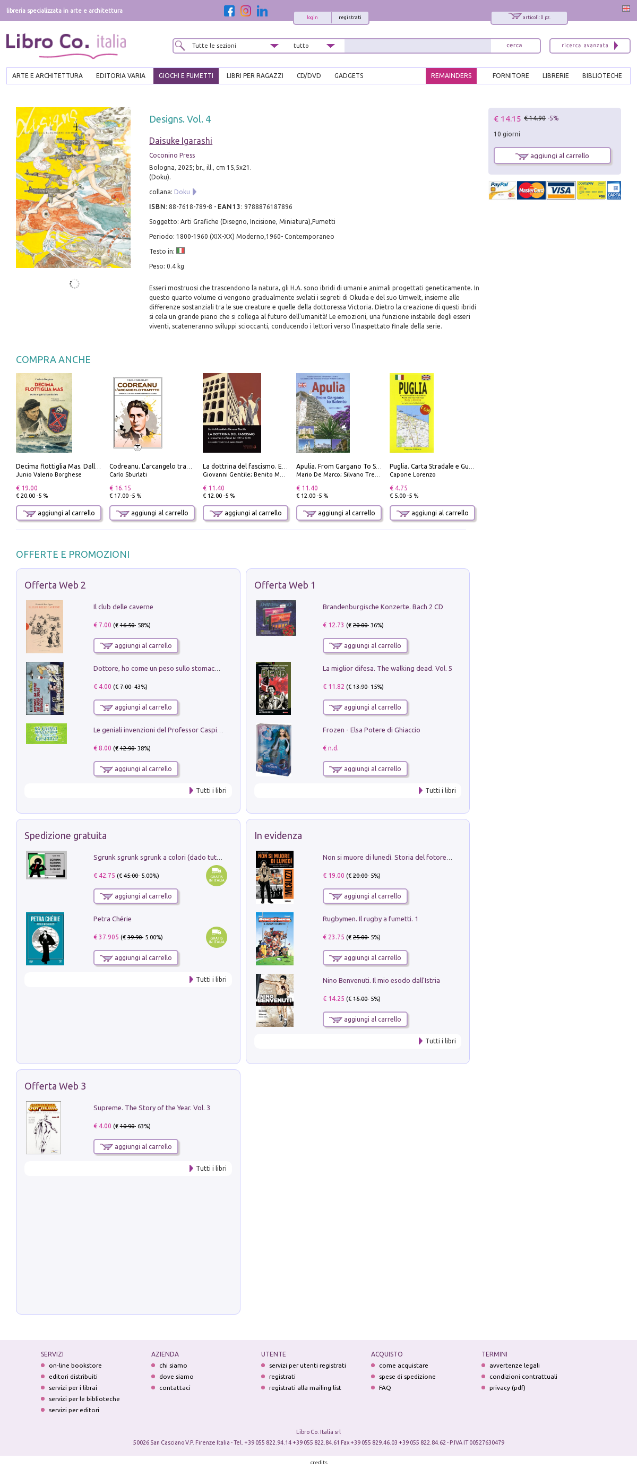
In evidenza (278, 835)
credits (319, 1462)
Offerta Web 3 (55, 1086)
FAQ (385, 1387)
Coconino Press (172, 155)
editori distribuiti (73, 1376)
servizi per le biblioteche (84, 1398)
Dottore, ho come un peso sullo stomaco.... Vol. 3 (168, 668)
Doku (182, 191)
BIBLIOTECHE (602, 75)
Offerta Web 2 (55, 585)
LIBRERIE (556, 75)
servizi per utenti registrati (307, 1365)
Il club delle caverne (123, 606)
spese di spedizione (407, 1376)
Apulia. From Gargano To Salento (345, 466)
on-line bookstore (75, 1365)
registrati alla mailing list (305, 1387)
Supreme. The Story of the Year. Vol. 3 (151, 1107)
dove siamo (176, 1376)
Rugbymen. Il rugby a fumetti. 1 (370, 918)
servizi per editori (74, 1409)
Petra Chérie (112, 918)
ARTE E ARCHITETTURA (47, 75)
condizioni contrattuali (523, 1376)
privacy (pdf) (507, 1387)
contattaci (175, 1387)
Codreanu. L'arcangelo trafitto (154, 466)
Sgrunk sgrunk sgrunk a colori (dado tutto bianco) (170, 857)
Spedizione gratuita (65, 835)
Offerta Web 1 (285, 585)
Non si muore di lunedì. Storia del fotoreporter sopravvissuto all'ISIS (428, 857)
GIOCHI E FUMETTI (186, 75)
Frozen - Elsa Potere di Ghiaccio (371, 729)
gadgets (348, 75)
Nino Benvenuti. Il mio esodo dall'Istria (381, 980)
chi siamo (173, 1365)
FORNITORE (511, 75)
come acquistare (403, 1365)
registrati (350, 17)
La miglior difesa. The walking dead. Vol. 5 (387, 668)
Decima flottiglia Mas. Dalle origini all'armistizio (88, 466)
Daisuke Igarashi (180, 140)
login (312, 17)
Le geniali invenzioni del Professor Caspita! (159, 729)
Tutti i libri (211, 790)
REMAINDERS (451, 75)
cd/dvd (309, 75)
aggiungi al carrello (59, 512)
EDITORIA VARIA (120, 75)
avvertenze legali (514, 1365)
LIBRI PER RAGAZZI (255, 75)
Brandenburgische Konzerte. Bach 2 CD (383, 606)
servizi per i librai (73, 1387)
